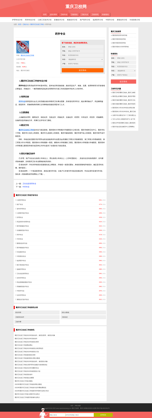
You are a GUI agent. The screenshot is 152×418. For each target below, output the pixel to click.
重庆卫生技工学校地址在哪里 (24, 378)
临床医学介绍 (98, 20)
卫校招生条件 (19, 317)
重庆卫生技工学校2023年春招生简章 (27, 342)
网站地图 (78, 405)
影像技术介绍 (59, 20)
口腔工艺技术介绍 (44, 20)
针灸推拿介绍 (135, 20)
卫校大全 (84, 14)
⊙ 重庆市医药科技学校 (118, 39)
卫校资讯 (95, 14)
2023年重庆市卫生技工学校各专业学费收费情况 (30, 387)
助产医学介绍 (85, 20)
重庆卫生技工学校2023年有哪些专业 (27, 368)
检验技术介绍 (72, 20)
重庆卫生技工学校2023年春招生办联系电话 (29, 348)
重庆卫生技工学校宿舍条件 (24, 374)
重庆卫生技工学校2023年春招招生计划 (27, 371)
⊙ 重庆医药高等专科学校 (119, 35)
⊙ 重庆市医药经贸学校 (118, 43)
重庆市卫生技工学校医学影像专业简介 (27, 397)
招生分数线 (65, 312)
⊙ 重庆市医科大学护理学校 (120, 47)
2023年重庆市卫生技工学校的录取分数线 (28, 384)
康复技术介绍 (122, 20)
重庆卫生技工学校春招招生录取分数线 (27, 358)
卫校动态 (65, 317)
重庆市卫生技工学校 (37, 24)
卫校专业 (64, 14)
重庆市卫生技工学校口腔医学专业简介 (27, 394)
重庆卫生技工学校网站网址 (24, 345)
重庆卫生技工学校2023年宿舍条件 (26, 338)
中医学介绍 (110, 20)
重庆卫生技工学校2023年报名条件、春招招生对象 (31, 361)
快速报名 (105, 14)
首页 (45, 14)
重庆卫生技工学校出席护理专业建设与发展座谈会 (31, 365)
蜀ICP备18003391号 (103, 408)
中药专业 (26, 187)
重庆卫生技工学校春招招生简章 (25, 355)
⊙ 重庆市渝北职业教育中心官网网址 (123, 126)
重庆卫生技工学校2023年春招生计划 (27, 351)
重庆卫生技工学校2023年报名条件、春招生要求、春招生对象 (35, 335)
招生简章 (53, 14)
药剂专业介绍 (30, 20)
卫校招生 (74, 14)
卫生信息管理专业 (29, 184)
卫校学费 (18, 322)
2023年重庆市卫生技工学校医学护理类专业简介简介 (32, 391)
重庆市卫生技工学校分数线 (24, 381)
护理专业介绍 (17, 20)
